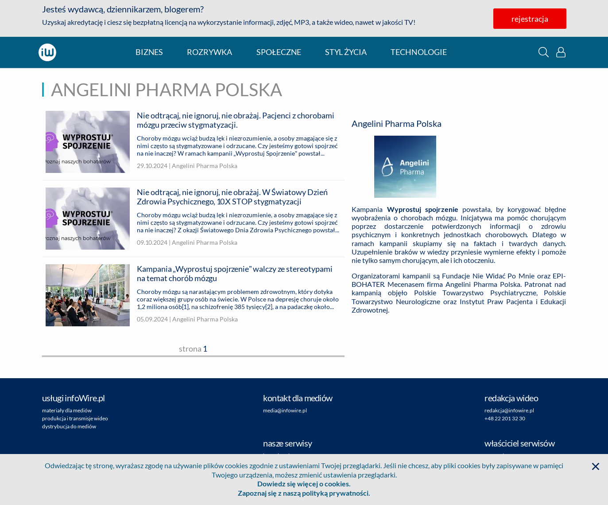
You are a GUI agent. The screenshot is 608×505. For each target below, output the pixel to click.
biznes (149, 52)
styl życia (346, 52)
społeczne (278, 52)
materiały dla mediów (67, 410)
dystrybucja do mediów (69, 426)
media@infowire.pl (285, 410)
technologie (419, 52)
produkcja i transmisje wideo (75, 418)
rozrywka (209, 52)
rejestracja (529, 18)
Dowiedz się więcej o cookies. (304, 483)
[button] (543, 52)
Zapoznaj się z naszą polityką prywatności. (304, 493)
